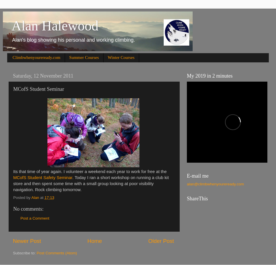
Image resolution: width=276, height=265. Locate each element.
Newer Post (27, 241)
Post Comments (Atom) (57, 253)
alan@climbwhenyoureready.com (215, 184)
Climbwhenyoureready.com (36, 57)
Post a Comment (34, 218)
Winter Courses (121, 57)
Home (94, 241)
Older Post (161, 241)
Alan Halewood (55, 25)
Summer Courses (84, 57)
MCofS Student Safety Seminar (42, 177)
